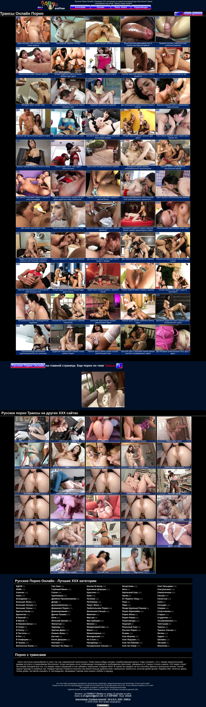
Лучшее (100, 7)
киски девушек (59, 639)
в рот (19, 636)
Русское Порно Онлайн (28, 365)
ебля (54, 617)
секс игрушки (129, 639)
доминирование (60, 611)
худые (161, 636)
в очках (20, 627)
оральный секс (130, 592)
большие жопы (24, 602)
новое (187, 13)
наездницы (92, 643)
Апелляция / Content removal (90, 699)
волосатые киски (25, 646)
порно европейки (131, 611)
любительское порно (97, 608)
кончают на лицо (60, 646)
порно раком (128, 617)
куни (89, 595)
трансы (161, 627)
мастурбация (93, 621)
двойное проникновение (64, 599)
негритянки (128, 586)
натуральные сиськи (97, 646)
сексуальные (164, 589)
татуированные (165, 621)
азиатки (20, 592)
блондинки (21, 599)
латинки (91, 599)
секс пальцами (165, 586)
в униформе (22, 639)
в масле (20, 621)
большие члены (24, 608)
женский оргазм (60, 621)
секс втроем (128, 636)
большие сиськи (24, 605)
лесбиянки (92, 602)
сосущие (162, 605)
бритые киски (23, 611)
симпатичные (164, 592)
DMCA (127, 699)
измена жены (58, 633)
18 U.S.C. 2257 (115, 699)
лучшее (179, 13)
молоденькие (93, 636)
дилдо (55, 602)
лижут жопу (93, 605)
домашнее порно (60, 608)
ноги (124, 589)
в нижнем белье (24, 624)
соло (160, 602)
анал (18, 595)
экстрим (162, 643)
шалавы (162, 639)
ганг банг (56, 586)
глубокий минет (60, 589)
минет (90, 630)
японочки (162, 646)
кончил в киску (94, 586)
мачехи (90, 624)
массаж (90, 617)
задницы (56, 627)
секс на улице (129, 646)
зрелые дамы (59, 630)
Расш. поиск (121, 7)
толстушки (163, 624)
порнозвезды (129, 621)
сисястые (162, 599)
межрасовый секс (96, 627)
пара (124, 605)
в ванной (21, 617)
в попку (20, 630)
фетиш (161, 633)
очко (124, 602)
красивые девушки (96, 589)
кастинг (55, 636)
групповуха (57, 595)
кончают (56, 643)
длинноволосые (60, 605)
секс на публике (130, 643)
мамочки (91, 614)
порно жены (128, 614)
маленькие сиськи (96, 611)
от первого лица (130, 599)
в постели (21, 633)
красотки (91, 592)
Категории (80, 7)
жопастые (57, 624)
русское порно (129, 630)
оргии (125, 595)
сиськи (161, 595)
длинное (197, 13)
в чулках (20, 643)
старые (161, 614)
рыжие (125, 633)
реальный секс (129, 627)
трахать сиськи (165, 630)
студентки (163, 617)
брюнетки (21, 614)
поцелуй (126, 624)
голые (55, 592)
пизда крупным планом (134, 608)
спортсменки (164, 611)
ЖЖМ (18, 589)
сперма (161, 608)
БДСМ (19, 586)
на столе (91, 639)
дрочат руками (59, 614)
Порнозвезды (141, 7)
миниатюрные (94, 633)
